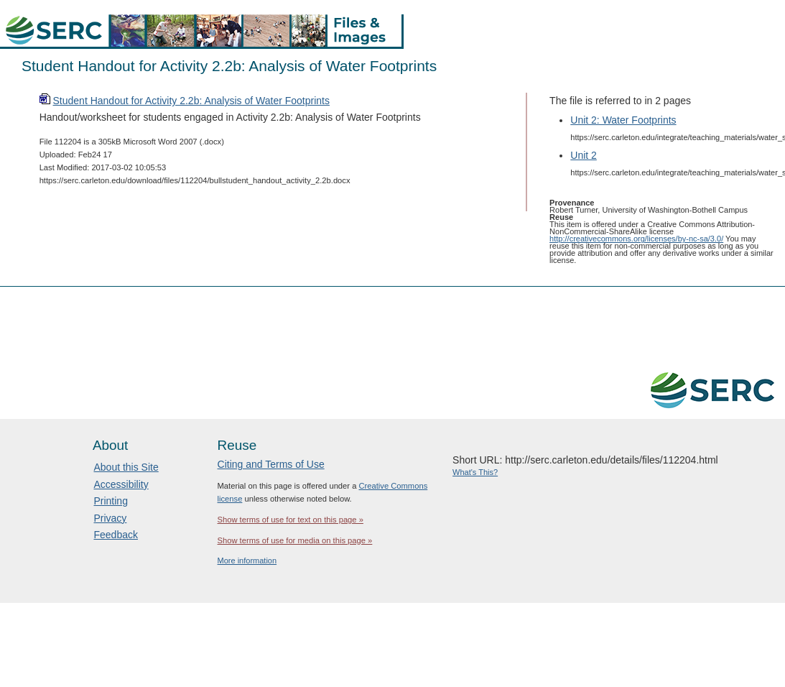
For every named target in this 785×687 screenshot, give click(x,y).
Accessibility (120, 484)
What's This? (475, 472)
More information (247, 560)
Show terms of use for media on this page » (295, 540)
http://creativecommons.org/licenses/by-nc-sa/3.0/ (636, 238)
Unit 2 (583, 155)
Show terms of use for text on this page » (290, 519)
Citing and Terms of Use (271, 464)
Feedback (115, 534)
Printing (110, 501)
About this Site (125, 467)
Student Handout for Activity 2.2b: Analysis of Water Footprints (191, 100)
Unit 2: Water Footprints (623, 120)
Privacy (109, 518)
